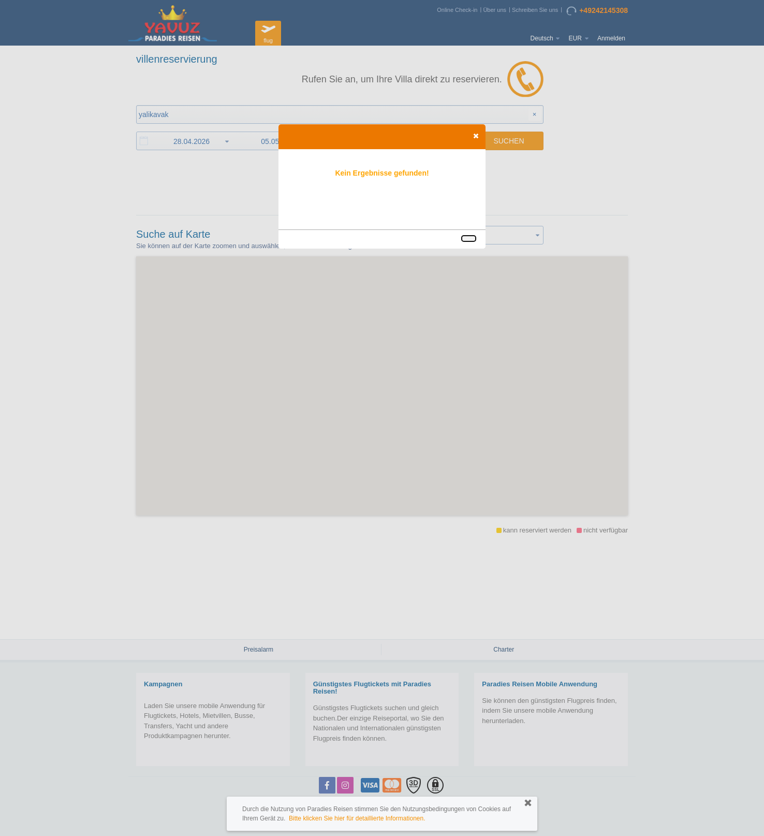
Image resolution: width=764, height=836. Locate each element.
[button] (476, 136)
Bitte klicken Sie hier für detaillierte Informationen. (357, 818)
